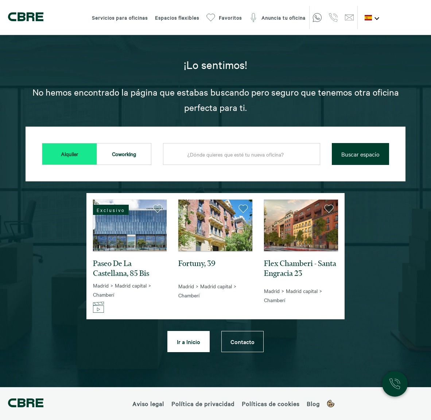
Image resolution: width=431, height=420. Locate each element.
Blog (313, 404)
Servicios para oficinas (120, 17)
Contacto (242, 342)
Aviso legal (148, 404)
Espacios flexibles (177, 17)
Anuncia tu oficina (277, 17)
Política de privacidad (202, 404)
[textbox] (242, 154)
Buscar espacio (360, 154)
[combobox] (242, 154)
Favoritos (224, 17)
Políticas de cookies (270, 404)
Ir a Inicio (188, 342)
